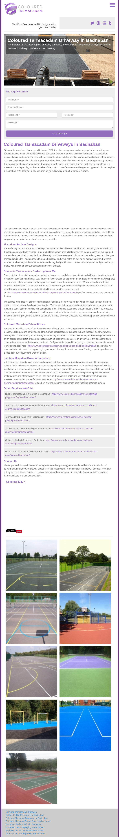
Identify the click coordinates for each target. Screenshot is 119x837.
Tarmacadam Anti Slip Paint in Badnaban (25, 833)
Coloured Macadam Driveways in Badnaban (27, 818)
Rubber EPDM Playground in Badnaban (25, 815)
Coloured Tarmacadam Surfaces (21, 812)
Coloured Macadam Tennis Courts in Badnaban (28, 821)
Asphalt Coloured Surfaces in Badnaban (25, 830)
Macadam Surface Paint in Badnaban (24, 824)
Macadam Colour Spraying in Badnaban (25, 827)
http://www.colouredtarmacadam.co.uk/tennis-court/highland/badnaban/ (62, 346)
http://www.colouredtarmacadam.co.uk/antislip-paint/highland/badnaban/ (42, 292)
